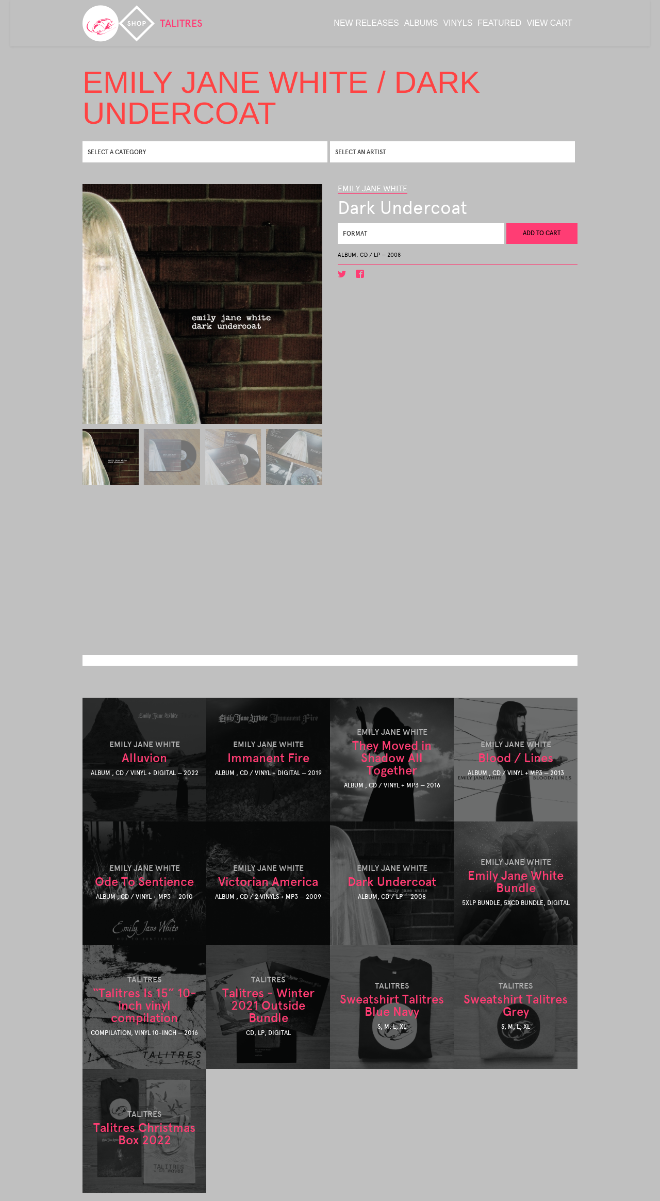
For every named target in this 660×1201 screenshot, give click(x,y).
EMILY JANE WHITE (372, 188)
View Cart (549, 23)
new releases (366, 23)
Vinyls (457, 23)
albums (421, 23)
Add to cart (541, 233)
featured (499, 23)
